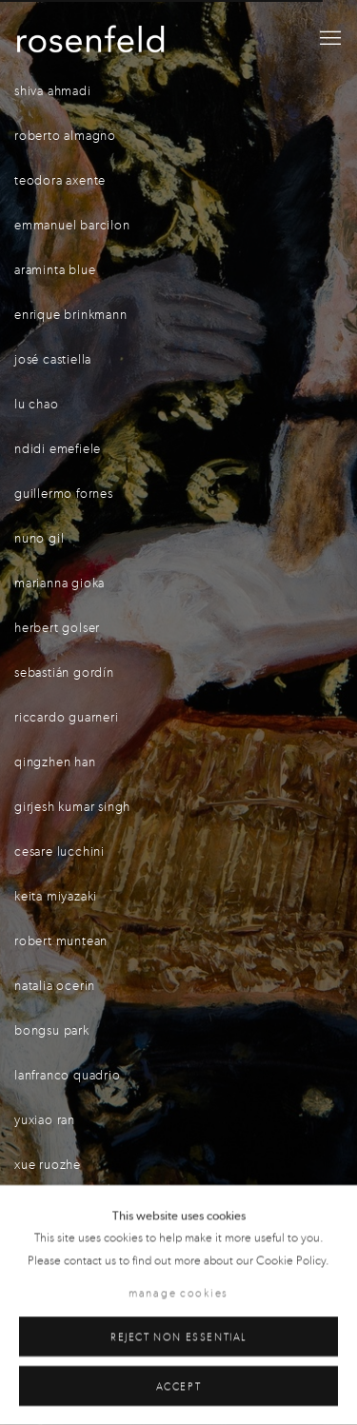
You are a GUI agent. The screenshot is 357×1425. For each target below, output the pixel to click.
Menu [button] (328, 39)
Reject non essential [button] (178, 1337)
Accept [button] (179, 1386)
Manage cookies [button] (178, 1293)
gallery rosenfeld (90, 38)
